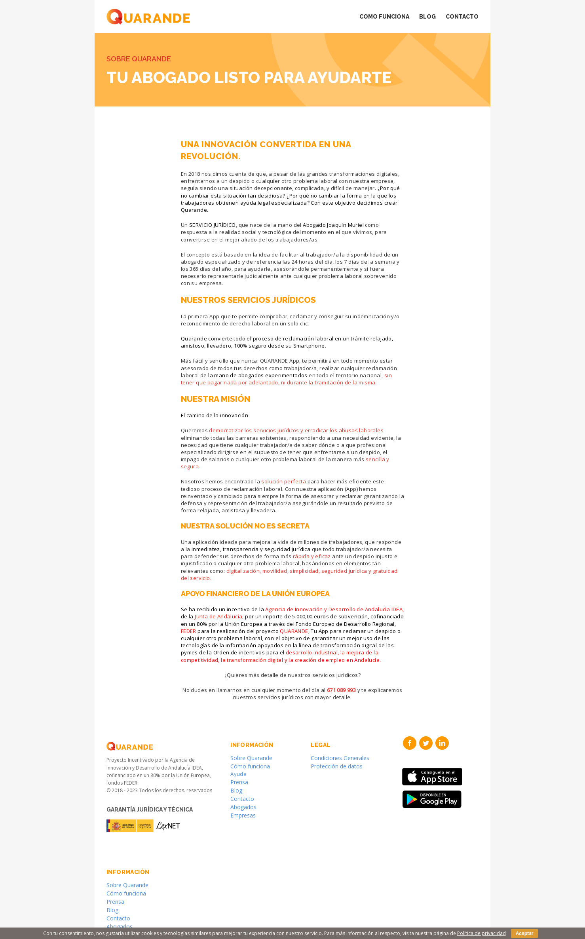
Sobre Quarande (251, 758)
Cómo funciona (250, 766)
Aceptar (525, 933)
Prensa (239, 782)
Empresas (243, 815)
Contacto (242, 798)
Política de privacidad (481, 933)
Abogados (243, 807)
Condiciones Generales (340, 758)
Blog (236, 790)
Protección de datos (337, 766)
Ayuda (238, 773)
